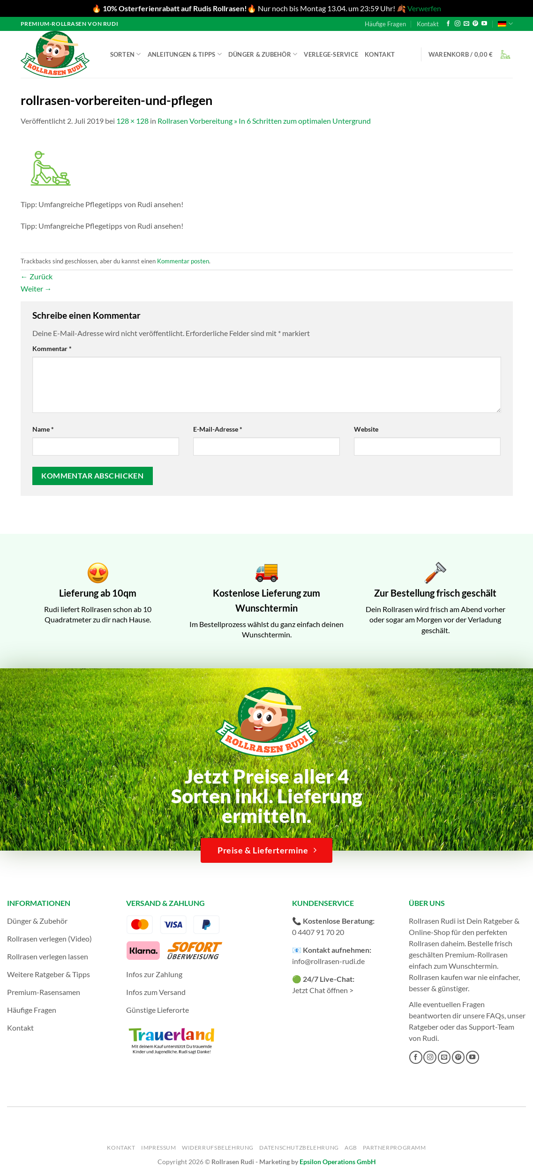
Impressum (158, 1147)
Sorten (125, 54)
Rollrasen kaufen (436, 976)
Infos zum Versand (156, 991)
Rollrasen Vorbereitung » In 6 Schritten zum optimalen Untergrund (264, 120)
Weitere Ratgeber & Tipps (48, 974)
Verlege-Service (331, 54)
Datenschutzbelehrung (298, 1147)
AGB (351, 1147)
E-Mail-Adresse (217, 429)
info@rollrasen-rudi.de (328, 961)
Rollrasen (424, 943)
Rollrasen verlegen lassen (47, 956)
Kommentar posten (183, 261)
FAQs (495, 1015)
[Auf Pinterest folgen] (475, 24)
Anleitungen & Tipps (185, 54)
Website (366, 429)
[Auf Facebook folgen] (448, 24)
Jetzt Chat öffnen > (322, 990)
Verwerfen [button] (424, 8)
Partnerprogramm (394, 1147)
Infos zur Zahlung (154, 974)
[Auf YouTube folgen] (484, 24)
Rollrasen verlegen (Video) (49, 938)
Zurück (37, 276)
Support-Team (491, 1026)
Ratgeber (423, 1026)
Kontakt (428, 24)
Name (43, 429)
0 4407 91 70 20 (318, 931)
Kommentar (52, 348)
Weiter (36, 288)
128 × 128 (132, 120)
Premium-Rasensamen (43, 991)
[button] (470, 54)
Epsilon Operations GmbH (338, 1162)
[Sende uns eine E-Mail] (466, 24)
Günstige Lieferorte (157, 1009)
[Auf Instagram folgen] (457, 24)
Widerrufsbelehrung (218, 1147)
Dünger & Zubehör (263, 54)
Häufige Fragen (385, 24)
